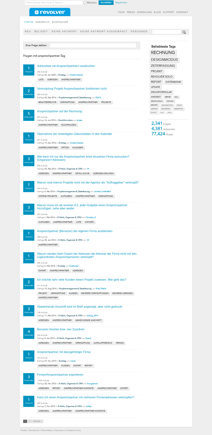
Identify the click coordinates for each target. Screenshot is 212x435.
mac (176, 97)
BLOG (157, 12)
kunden (73, 293)
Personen (139, 31)
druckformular (161, 92)
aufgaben (66, 196)
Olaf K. (98, 98)
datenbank (173, 82)
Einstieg (62, 75)
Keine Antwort (64, 31)
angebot (156, 97)
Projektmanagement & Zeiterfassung (75, 98)
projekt (157, 71)
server (167, 97)
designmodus (164, 60)
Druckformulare (65, 120)
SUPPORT (168, 12)
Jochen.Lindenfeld (102, 192)
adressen (154, 109)
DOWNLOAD (144, 12)
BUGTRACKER (60, 22)
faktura (170, 101)
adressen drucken (103, 174)
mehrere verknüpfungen (95, 293)
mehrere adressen (122, 293)
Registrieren (121, 3)
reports (154, 105)
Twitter (23, 430)
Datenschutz (74, 430)
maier (73, 361)
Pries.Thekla (101, 289)
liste (41, 80)
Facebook (34, 430)
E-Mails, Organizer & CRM (70, 169)
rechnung (163, 53)
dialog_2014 (92, 316)
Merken (92, 3)
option (65, 148)
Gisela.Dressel (76, 75)
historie (89, 222)
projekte (153, 112)
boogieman (92, 384)
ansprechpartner (70, 80)
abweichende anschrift (88, 320)
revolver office (167, 105)
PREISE (131, 12)
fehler (179, 105)
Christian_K (91, 218)
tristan (79, 120)
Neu (28, 31)
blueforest (73, 266)
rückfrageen (68, 125)
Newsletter (46, 430)
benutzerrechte (47, 102)
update (155, 87)
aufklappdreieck (103, 343)
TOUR (121, 12)
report (156, 82)
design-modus (157, 101)
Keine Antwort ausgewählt (104, 31)
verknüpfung (178, 109)
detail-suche (82, 174)
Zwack (88, 338)
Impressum (60, 430)
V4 (88, 169)
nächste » (37, 421)
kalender (78, 148)
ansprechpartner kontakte (79, 388)
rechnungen (165, 109)
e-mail (162, 112)
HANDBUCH (42, 22)
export (169, 112)
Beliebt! (41, 31)
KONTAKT (182, 12)
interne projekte (48, 196)
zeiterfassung (163, 65)
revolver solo (162, 77)
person (120, 343)
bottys (88, 406)
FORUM (28, 22)
